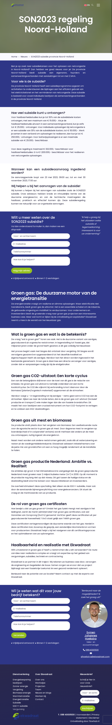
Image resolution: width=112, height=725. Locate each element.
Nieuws (24, 56)
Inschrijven (87, 708)
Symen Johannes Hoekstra (91, 635)
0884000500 (92, 649)
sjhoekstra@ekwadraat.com (95, 656)
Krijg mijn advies (21, 270)
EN (87, 5)
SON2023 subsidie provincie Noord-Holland (52, 56)
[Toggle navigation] (98, 5)
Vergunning (18, 709)
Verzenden (18, 635)
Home (14, 56)
